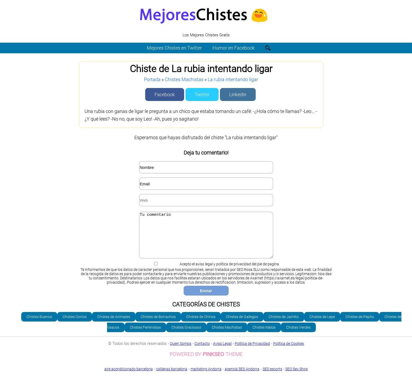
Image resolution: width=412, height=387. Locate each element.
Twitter (202, 94)
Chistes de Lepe (322, 325)
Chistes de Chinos (200, 325)
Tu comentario (206, 239)
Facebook (164, 94)
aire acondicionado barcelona (128, 377)
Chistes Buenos (39, 325)
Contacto (202, 351)
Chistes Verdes (298, 335)
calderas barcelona (171, 377)
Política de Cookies (288, 351)
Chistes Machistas (184, 79)
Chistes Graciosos (186, 335)
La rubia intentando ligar (233, 79)
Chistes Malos (264, 335)
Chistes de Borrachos (158, 325)
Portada (152, 79)
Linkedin (237, 94)
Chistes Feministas (145, 335)
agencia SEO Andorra (242, 377)
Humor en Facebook (233, 48)
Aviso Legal (222, 351)
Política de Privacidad (252, 351)
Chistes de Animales (113, 325)
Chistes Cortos (75, 325)
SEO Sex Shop (206, 381)
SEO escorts (272, 377)
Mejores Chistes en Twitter (174, 48)
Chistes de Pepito (359, 325)
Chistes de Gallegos (242, 325)
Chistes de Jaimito (284, 325)
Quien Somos (180, 351)
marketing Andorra (206, 377)
